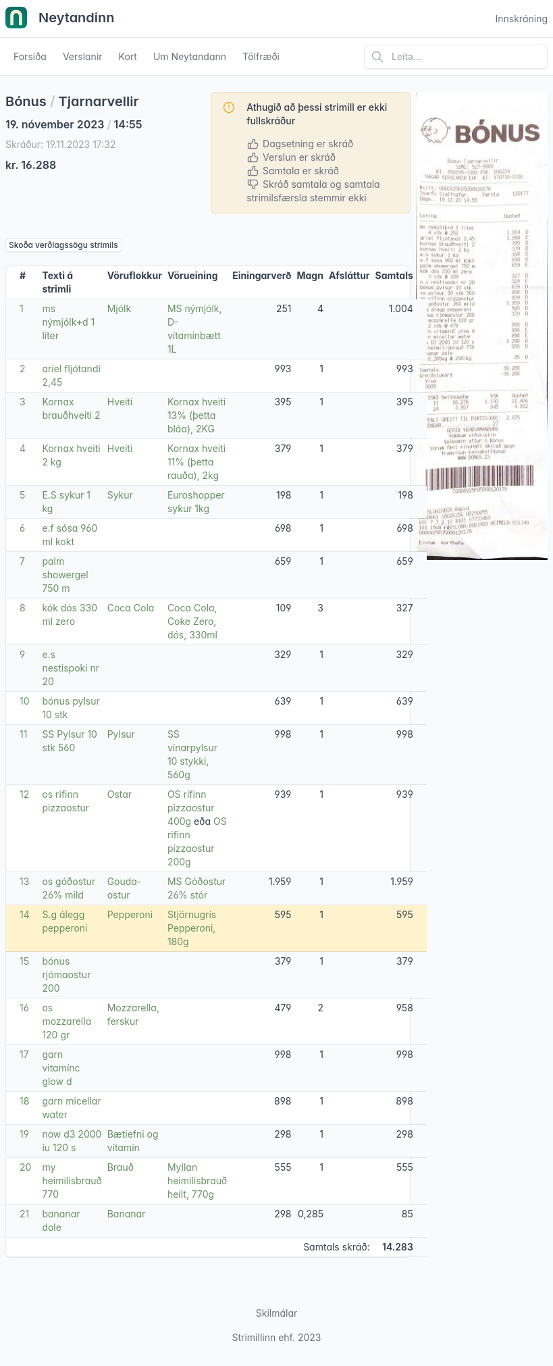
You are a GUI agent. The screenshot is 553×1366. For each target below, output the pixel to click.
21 (24, 1213)
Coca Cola (131, 607)
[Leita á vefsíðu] (456, 57)
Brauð (120, 1167)
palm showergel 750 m (65, 574)
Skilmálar (277, 1313)
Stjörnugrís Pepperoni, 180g (191, 928)
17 (24, 1054)
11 (23, 734)
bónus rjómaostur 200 (66, 974)
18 (24, 1101)
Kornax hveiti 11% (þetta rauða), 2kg (196, 461)
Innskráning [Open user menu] (521, 18)
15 (24, 961)
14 (25, 914)
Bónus (26, 101)
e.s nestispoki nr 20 (70, 668)
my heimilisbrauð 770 (71, 1180)
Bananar (126, 1213)
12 (24, 794)
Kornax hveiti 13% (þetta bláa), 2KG (196, 415)
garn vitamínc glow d (61, 1067)
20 (25, 1167)
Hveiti (120, 401)
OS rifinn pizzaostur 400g (191, 807)
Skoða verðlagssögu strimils (63, 245)
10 (25, 701)
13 (24, 881)
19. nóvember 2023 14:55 (73, 124)
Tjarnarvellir (99, 101)
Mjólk (119, 308)
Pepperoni (130, 914)
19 (24, 1134)
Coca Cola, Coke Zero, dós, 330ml (192, 621)
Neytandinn (60, 18)
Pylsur (121, 734)
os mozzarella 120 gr (66, 1021)
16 (24, 1007)
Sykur (120, 495)
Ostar (119, 794)
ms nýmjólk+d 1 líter (68, 322)
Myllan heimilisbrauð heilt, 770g (197, 1180)
